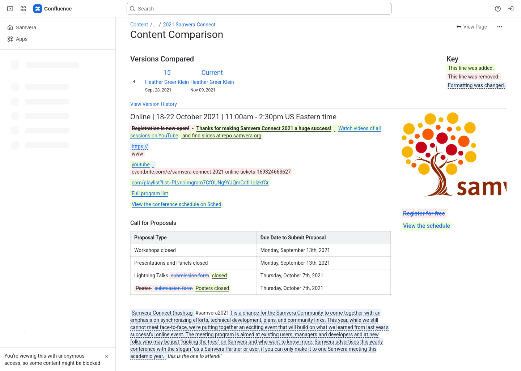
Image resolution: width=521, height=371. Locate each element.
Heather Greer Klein (167, 82)
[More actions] (500, 26)
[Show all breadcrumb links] (155, 24)
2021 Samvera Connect (189, 24)
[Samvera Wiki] (53, 8)
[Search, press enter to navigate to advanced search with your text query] (259, 8)
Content (139, 24)
